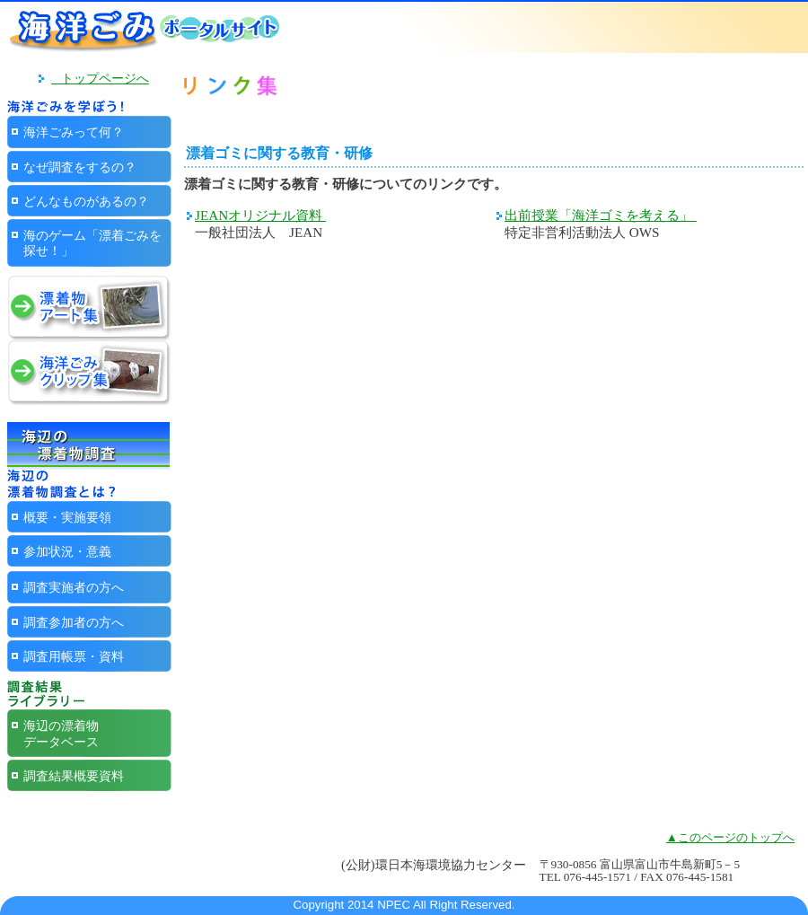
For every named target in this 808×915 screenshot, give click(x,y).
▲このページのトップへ (730, 837)
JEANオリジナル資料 (260, 215)
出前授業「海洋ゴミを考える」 (601, 215)
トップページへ (100, 78)
